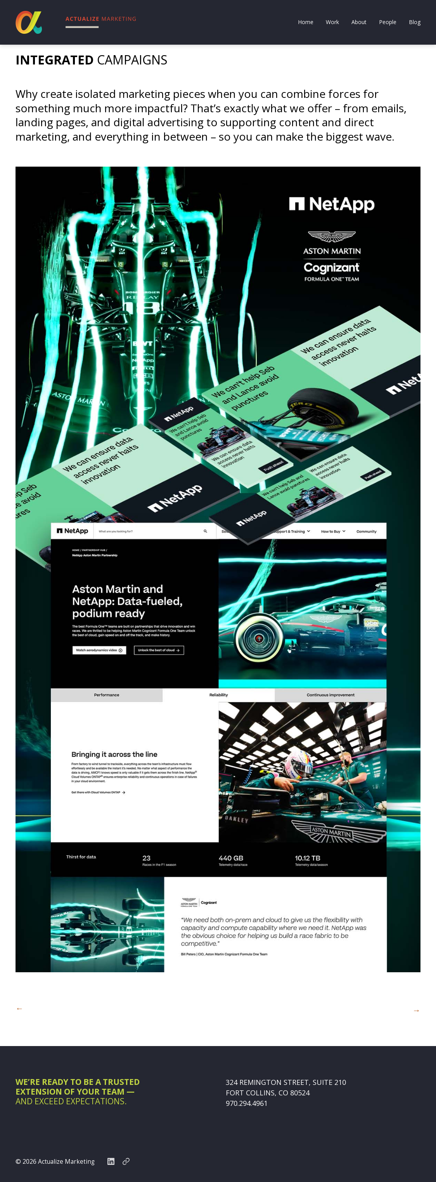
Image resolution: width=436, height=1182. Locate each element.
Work (332, 22)
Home (305, 22)
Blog (414, 22)
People (387, 22)
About (359, 22)
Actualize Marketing (67, 1160)
